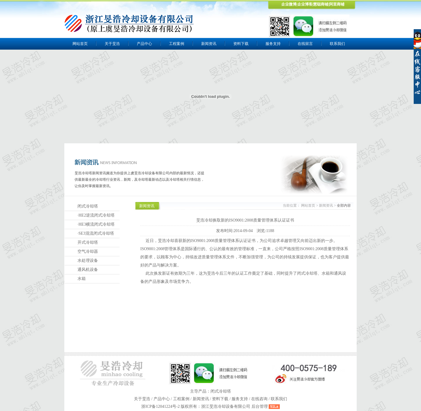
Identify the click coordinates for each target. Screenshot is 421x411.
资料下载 (241, 43)
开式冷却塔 (87, 242)
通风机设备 (87, 269)
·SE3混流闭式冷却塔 (95, 233)
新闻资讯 (208, 43)
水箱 (81, 278)
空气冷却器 (87, 251)
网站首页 (80, 43)
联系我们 (337, 43)
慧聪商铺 (320, 4)
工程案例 (176, 43)
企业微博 (288, 4)
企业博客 (305, 4)
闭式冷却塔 (87, 206)
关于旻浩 (112, 43)
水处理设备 (87, 260)
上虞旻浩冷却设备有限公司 (129, 23)
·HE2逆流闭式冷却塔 (96, 215)
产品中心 (144, 43)
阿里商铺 (336, 4)
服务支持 (273, 43)
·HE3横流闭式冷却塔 (96, 224)
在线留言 (305, 43)
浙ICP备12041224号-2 (161, 406)
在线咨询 (259, 399)
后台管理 (259, 406)
